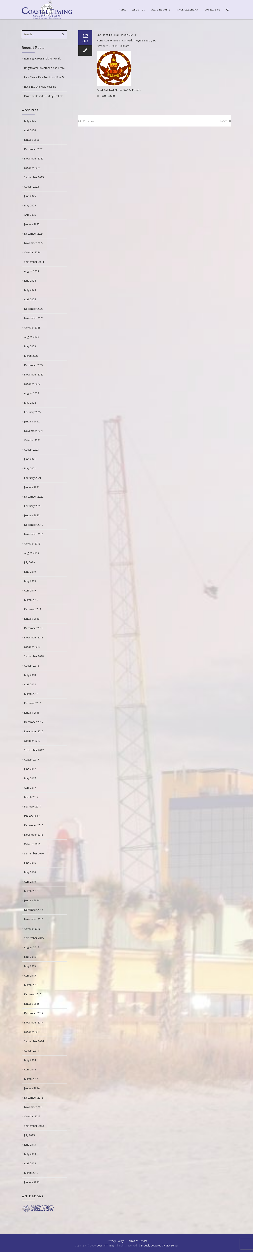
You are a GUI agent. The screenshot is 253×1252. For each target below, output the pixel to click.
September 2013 (34, 1126)
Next (223, 121)
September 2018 (34, 656)
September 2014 (34, 1041)
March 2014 (31, 1079)
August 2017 (31, 759)
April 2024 (30, 299)
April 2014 (30, 1069)
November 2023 (33, 318)
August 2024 (31, 271)
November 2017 (33, 731)
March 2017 (31, 797)
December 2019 (33, 524)
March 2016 (31, 891)
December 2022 (33, 365)
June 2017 (30, 769)
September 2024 (34, 262)
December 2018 (33, 628)
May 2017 (30, 778)
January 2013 (32, 1182)
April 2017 (30, 787)
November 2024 (33, 243)
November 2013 (33, 1107)
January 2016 (32, 900)
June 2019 (30, 571)
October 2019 (32, 543)
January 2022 (32, 421)
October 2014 (32, 1032)
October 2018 (32, 647)
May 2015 (30, 966)
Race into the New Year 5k (40, 86)
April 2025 (30, 215)
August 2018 (31, 665)
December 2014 (33, 1013)
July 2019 (29, 562)
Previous (88, 121)
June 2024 (30, 280)
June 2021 (30, 459)
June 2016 (30, 863)
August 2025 (31, 186)
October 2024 (32, 252)
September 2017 (34, 750)
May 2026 (30, 121)
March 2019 (31, 600)
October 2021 (32, 440)
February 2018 (32, 703)
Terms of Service (137, 1241)
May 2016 (30, 872)
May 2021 (30, 468)
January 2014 (32, 1088)
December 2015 (33, 910)
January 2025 (32, 224)
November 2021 (33, 431)
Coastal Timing (105, 1245)
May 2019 (30, 581)
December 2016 (33, 825)
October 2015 (32, 928)
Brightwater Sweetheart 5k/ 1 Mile (44, 68)
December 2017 (33, 722)
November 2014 (33, 1022)
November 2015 (33, 919)
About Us (138, 9)
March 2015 (31, 985)
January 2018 (32, 712)
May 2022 (30, 402)
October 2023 (32, 327)
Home (122, 9)
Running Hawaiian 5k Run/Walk (42, 58)
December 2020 (33, 496)
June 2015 (30, 956)
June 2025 (30, 196)
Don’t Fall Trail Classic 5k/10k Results (119, 90)
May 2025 (30, 205)
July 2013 (29, 1135)
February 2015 (32, 994)
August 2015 (31, 947)
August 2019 (31, 553)
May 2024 (30, 290)
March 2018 (31, 694)
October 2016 (32, 844)
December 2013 (33, 1097)
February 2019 (32, 609)
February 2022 (32, 412)
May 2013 (30, 1154)
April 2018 (30, 684)
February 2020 (32, 506)
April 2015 (30, 975)
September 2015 (34, 938)
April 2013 (30, 1163)
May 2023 (30, 346)
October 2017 (32, 740)
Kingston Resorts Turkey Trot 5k (43, 96)
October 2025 (32, 168)
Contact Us (212, 9)
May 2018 (30, 675)
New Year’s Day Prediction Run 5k (44, 77)
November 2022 (33, 374)
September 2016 (34, 853)
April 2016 (30, 881)
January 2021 (32, 487)
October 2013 (32, 1116)
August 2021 (31, 449)
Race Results (160, 9)
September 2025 (34, 177)
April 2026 (30, 130)
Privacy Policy (115, 1241)
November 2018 (33, 637)
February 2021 (32, 478)
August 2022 (31, 393)
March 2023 (31, 355)
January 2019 (32, 618)
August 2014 (31, 1050)
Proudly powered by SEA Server (159, 1245)
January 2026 (32, 139)
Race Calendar (187, 9)
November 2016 (33, 834)
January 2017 (32, 816)
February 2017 (32, 806)
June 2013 (30, 1144)
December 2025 (33, 149)
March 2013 (31, 1172)
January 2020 (32, 515)
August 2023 (31, 337)
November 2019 (33, 534)
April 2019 (30, 590)
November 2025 (33, 158)
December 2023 (33, 308)
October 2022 (32, 384)
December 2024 (33, 233)
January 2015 (32, 1003)
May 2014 (30, 1060)
